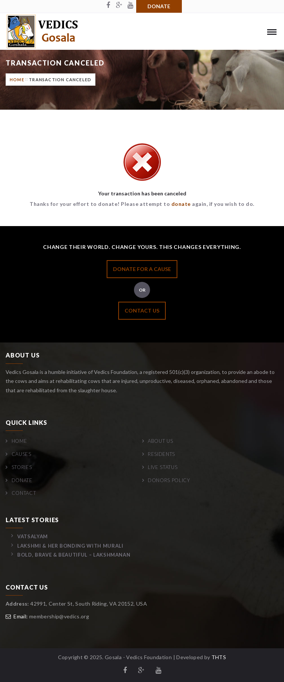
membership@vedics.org (59, 616)
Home (17, 79)
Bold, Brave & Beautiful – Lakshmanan (73, 555)
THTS (218, 657)
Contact (24, 493)
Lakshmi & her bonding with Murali (70, 546)
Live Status (162, 467)
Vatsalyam (32, 536)
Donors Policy (169, 480)
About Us (160, 441)
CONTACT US (142, 310)
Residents (161, 454)
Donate (158, 6)
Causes (21, 454)
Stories (22, 467)
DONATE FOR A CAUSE (142, 269)
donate (181, 204)
